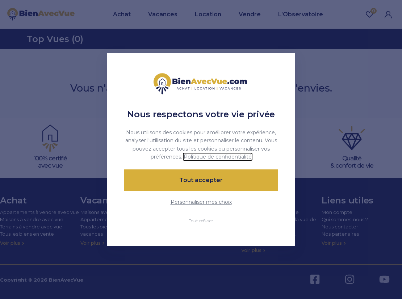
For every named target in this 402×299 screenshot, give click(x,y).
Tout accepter (201, 180)
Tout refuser (201, 220)
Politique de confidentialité (218, 156)
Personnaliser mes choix (201, 202)
